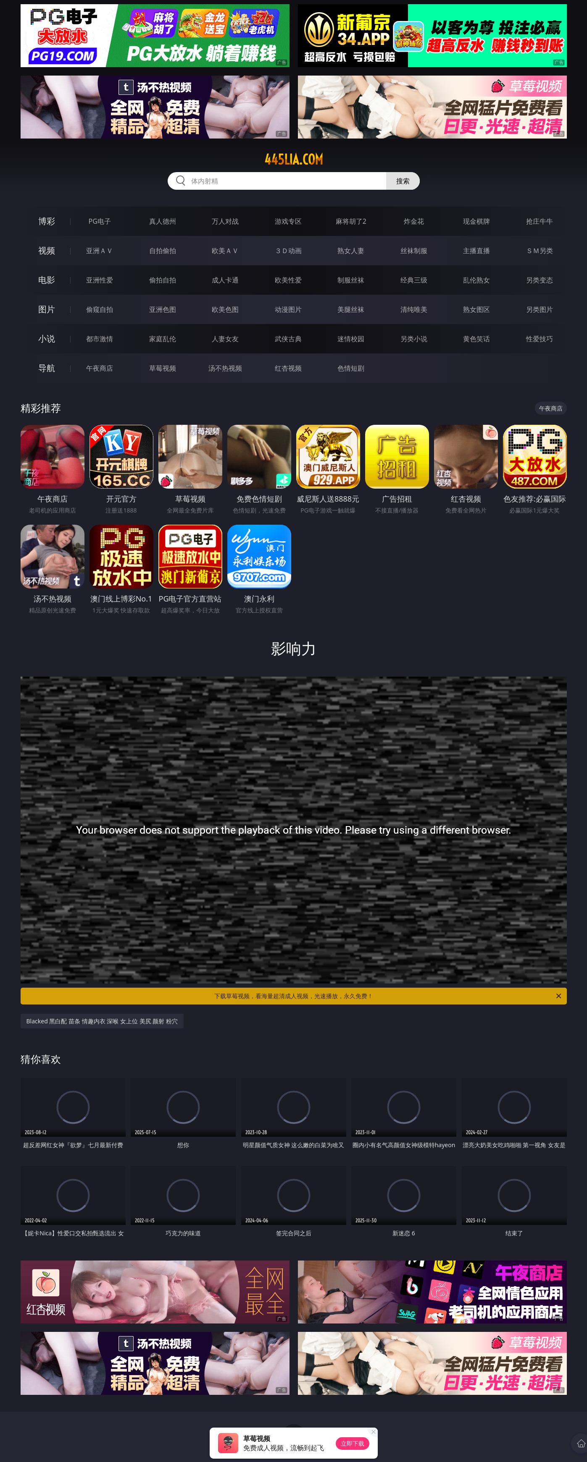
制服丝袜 (350, 280)
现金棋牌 (476, 221)
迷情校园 (350, 338)
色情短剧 (350, 368)
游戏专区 (288, 221)
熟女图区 (476, 309)
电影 (46, 279)
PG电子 (100, 221)
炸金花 (414, 221)
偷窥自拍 (99, 309)
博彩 (46, 221)
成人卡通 (225, 280)
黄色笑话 (476, 338)
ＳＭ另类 (539, 250)
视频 (46, 250)
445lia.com (293, 159)
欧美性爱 (288, 280)
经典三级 (413, 280)
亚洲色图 (162, 309)
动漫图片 (288, 309)
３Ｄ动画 (288, 250)
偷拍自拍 (162, 280)
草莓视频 (162, 368)
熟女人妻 (350, 250)
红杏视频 (288, 368)
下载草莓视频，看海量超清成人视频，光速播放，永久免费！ (388, 996)
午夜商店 (99, 368)
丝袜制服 (413, 250)
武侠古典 (288, 338)
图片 (46, 309)
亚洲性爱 (99, 280)
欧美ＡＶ (225, 250)
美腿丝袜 (350, 309)
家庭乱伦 (162, 338)
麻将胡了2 (351, 221)
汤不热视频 (225, 368)
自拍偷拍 (162, 250)
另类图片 (539, 309)
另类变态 (539, 280)
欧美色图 (225, 309)
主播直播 (476, 250)
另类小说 (413, 338)
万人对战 (225, 221)
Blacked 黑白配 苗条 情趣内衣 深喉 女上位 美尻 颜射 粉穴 (102, 1021)
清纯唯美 (413, 309)
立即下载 (352, 1443)
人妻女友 (225, 338)
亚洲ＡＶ (99, 250)
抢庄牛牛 (539, 221)
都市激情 (99, 338)
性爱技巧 (539, 338)
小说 (46, 338)
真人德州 (162, 221)
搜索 (403, 181)
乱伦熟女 (476, 280)
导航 (46, 368)
